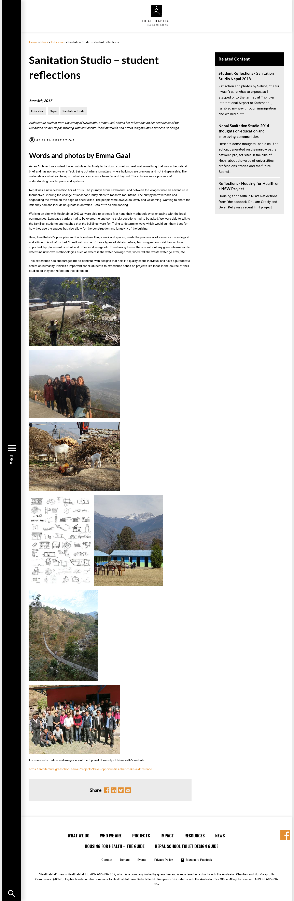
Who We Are (111, 835)
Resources (194, 835)
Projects (141, 835)
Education (58, 42)
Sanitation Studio (73, 111)
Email (128, 790)
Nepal (53, 111)
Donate (125, 860)
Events (141, 860)
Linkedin (114, 790)
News (44, 42)
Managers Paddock (199, 860)
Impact (167, 835)
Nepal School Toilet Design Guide (186, 846)
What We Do (78, 835)
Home (33, 42)
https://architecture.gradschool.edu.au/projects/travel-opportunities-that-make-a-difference (90, 769)
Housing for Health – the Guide (114, 846)
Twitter (121, 790)
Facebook (107, 790)
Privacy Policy (163, 860)
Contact (106, 860)
